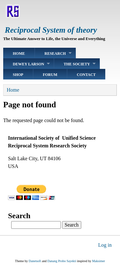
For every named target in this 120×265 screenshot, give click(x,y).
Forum (50, 74)
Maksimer (98, 261)
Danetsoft (35, 261)
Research (55, 53)
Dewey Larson (28, 64)
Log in (105, 245)
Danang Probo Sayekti (61, 261)
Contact (86, 74)
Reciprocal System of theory (51, 30)
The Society (77, 64)
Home (19, 53)
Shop (18, 74)
